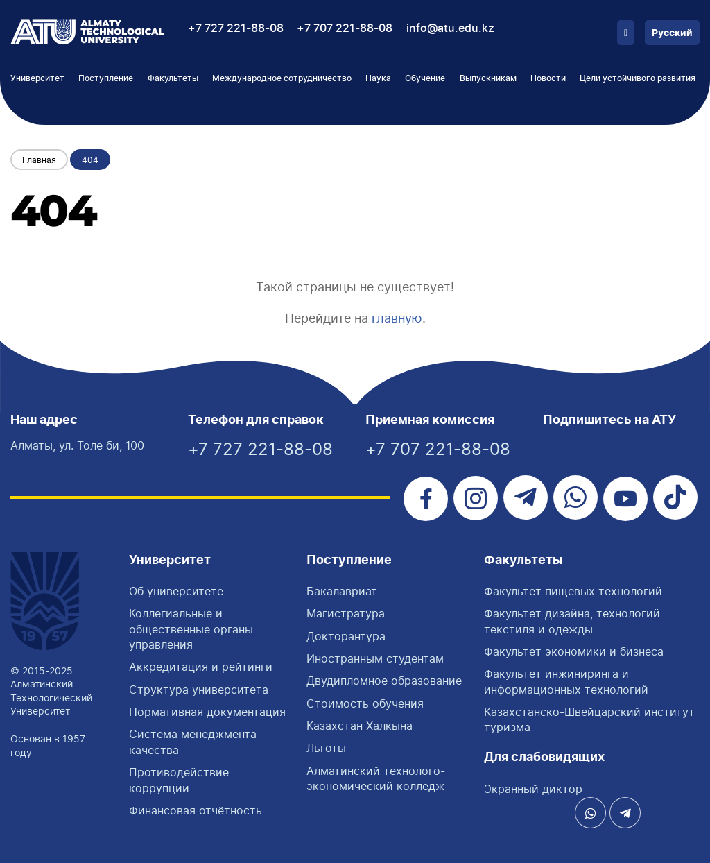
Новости (548, 78)
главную (397, 318)
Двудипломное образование (384, 680)
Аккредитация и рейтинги (200, 667)
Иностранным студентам (375, 658)
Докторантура (346, 636)
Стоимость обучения (365, 703)
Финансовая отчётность (195, 810)
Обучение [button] (425, 78)
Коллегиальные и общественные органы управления (191, 628)
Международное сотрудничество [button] (282, 78)
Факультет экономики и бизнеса (574, 651)
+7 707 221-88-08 (344, 28)
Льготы (326, 748)
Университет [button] (37, 78)
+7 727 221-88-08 (236, 28)
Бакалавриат (341, 591)
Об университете (176, 591)
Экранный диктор (533, 789)
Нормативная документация (207, 712)
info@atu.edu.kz (450, 28)
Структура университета (198, 690)
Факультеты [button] (173, 78)
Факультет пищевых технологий (573, 591)
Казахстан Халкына (359, 726)
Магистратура (345, 613)
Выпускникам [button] (488, 78)
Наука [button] (378, 78)
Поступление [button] (105, 78)
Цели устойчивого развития (637, 78)
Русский (672, 33)
